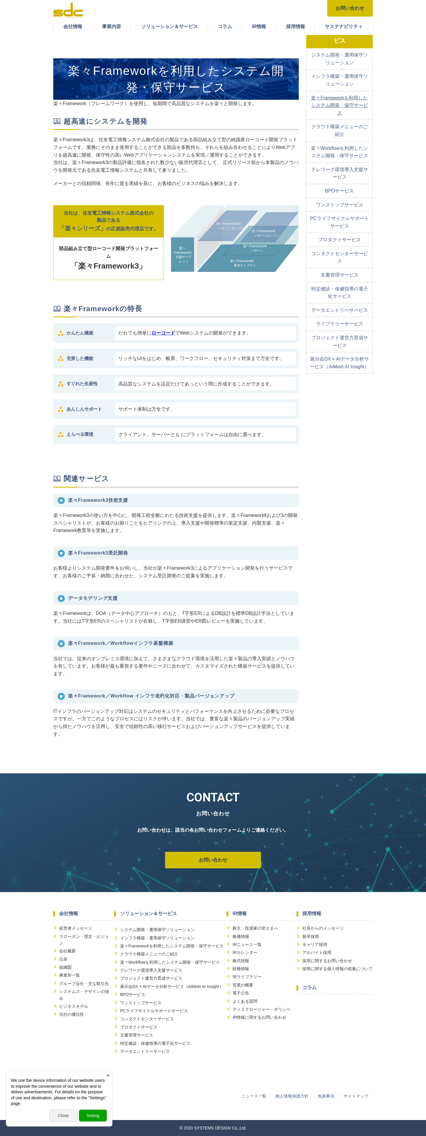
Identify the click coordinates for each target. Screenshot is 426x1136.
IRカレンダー (245, 952)
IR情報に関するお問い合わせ (259, 1017)
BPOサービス (339, 190)
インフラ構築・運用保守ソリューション (339, 80)
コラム (225, 26)
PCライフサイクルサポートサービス (339, 222)
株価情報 (241, 936)
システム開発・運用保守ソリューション (339, 58)
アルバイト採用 (316, 952)
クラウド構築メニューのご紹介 (339, 130)
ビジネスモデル (73, 1006)
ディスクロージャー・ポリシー (262, 1009)
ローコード (163, 332)
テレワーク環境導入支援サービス (339, 173)
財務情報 (241, 968)
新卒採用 (310, 936)
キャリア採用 (314, 944)
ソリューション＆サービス (169, 26)
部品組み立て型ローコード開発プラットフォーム (108, 257)
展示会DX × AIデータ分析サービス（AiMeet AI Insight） (339, 362)
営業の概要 (243, 985)
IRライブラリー (247, 976)
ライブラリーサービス (339, 323)
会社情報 (72, 26)
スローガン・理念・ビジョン (84, 939)
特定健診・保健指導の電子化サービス (339, 292)
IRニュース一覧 (247, 944)
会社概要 (67, 951)
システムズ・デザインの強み (84, 994)
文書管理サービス (340, 274)
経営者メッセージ (75, 928)
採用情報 (295, 26)
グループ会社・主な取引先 (84, 983)
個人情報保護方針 (292, 1096)
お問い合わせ (350, 8)
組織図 (65, 967)
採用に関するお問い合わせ (327, 960)
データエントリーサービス (339, 310)
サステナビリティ (344, 26)
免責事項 (326, 1096)
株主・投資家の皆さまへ (255, 928)
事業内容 (111, 26)
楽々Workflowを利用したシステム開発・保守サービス (339, 152)
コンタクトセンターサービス (339, 257)
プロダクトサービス (339, 239)
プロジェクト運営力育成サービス (339, 341)
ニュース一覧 (253, 1096)
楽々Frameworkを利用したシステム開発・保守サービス (339, 105)
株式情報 (241, 960)
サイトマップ (355, 1096)
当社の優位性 (71, 1014)
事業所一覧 (69, 975)
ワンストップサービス (339, 204)
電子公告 (241, 993)
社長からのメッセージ (323, 928)
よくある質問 (245, 1001)
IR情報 (259, 26)
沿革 (63, 959)
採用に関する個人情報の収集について (337, 968)
